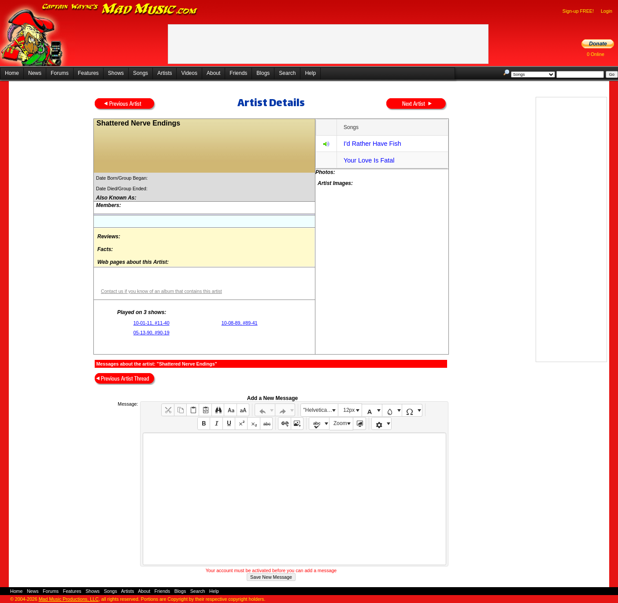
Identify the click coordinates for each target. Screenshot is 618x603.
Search (287, 73)
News (34, 73)
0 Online (595, 54)
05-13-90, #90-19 (151, 332)
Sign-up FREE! (578, 11)
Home (12, 73)
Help (310, 73)
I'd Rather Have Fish (372, 143)
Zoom (340, 423)
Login (606, 11)
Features (88, 73)
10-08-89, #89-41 (240, 323)
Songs (140, 73)
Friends (238, 73)
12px (349, 410)
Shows (116, 73)
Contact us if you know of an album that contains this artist (161, 291)
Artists (164, 73)
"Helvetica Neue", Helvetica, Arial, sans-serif (320, 410)
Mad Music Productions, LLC (69, 599)
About (213, 73)
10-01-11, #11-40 (151, 323)
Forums (60, 73)
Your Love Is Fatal (369, 160)
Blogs (263, 73)
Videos (189, 73)
